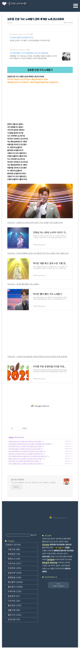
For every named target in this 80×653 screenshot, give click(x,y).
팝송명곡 (14, 596)
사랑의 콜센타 (65, 565)
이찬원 (44, 539)
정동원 (44, 571)
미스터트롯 (59, 556)
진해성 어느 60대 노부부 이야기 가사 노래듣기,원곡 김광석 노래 (25, 453)
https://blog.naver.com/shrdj (19, 34)
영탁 (51, 547)
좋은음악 (15, 587)
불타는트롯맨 (67, 556)
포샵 (48, 539)
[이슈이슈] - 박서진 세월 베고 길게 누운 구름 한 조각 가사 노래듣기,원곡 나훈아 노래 (37, 253)
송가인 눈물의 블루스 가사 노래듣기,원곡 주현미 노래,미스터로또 (25, 451)
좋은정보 (14, 605)
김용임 (52, 568)
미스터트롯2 (60, 544)
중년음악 (15, 582)
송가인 (56, 542)
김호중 (52, 556)
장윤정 (44, 568)
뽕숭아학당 (46, 547)
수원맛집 (50, 550)
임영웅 (67, 547)
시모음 (44, 565)
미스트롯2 (70, 550)
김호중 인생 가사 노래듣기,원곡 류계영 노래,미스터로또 (35, 19)
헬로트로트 (46, 542)
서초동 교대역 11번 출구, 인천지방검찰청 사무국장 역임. (30, 40)
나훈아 (66, 542)
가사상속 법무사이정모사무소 (22, 38)
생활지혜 (14, 610)
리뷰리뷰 (14, 591)
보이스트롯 (46, 556)
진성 (48, 565)
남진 (51, 542)
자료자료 (14, 550)
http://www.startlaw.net (18, 50)
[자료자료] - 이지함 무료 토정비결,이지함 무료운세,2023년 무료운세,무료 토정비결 (37, 356)
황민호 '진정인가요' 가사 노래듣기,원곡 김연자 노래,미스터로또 (25, 458)
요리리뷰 (14, 620)
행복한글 (14, 578)
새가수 (65, 553)
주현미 (44, 559)
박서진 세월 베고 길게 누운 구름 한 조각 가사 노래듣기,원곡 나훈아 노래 (27, 456)
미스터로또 (68, 559)
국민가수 (68, 568)
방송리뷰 (14, 573)
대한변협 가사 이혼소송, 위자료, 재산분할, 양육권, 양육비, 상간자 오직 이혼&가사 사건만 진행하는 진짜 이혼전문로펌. (33, 57)
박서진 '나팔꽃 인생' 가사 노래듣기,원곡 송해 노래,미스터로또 (24, 463)
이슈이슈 (9, 23)
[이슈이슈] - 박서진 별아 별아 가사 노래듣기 (23, 284)
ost (48, 568)
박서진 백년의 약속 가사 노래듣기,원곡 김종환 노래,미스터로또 (25, 446)
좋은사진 (14, 615)
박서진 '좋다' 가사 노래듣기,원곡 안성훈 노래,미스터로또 (23, 461)
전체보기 (13, 545)
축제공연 (14, 554)
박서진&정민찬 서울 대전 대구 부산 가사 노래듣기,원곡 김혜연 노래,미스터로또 (29, 444)
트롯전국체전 (59, 568)
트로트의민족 (59, 559)
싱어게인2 (59, 539)
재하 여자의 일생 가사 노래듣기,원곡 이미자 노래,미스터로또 (24, 448)
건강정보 (14, 568)
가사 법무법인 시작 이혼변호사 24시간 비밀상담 (29, 53)
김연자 (44, 553)
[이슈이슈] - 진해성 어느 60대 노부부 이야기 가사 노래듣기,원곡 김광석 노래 (34, 222)
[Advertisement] (40, 406)
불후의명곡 (67, 539)
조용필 (44, 550)
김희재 (61, 542)
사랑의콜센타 (59, 548)
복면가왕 (53, 563)
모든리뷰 (60, 553)
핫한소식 (14, 559)
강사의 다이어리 (17, 4)
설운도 (58, 565)
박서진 (53, 565)
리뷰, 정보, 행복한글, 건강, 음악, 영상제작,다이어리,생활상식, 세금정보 (33, 482)
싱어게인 (67, 562)
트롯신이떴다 (51, 553)
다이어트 (14, 601)
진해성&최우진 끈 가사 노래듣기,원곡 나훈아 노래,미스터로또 (24, 441)
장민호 (53, 539)
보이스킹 (68, 544)
